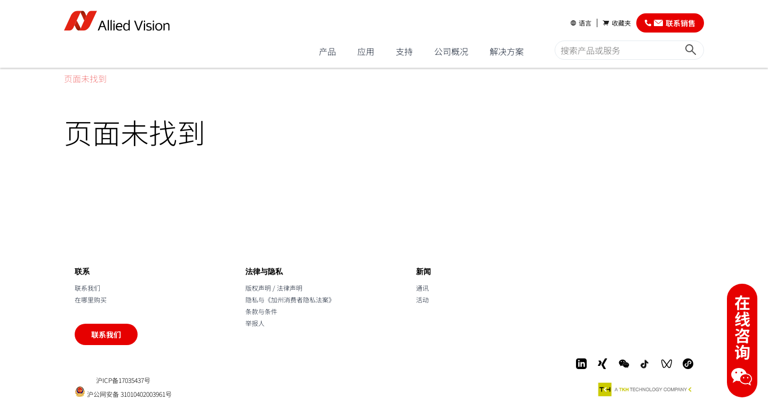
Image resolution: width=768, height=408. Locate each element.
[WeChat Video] (666, 363)
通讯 (422, 287)
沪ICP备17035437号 (123, 380)
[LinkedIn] (581, 363)
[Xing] (602, 363)
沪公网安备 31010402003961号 (123, 391)
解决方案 (507, 51)
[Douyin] (645, 363)
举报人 (255, 322)
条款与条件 (261, 311)
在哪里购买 (91, 299)
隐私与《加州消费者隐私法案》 (290, 299)
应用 (365, 51)
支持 (404, 51)
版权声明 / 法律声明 (273, 287)
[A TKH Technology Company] (645, 389)
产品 (327, 51)
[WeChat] (624, 363)
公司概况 (451, 51)
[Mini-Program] (688, 363)
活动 (422, 299)
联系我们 (87, 287)
